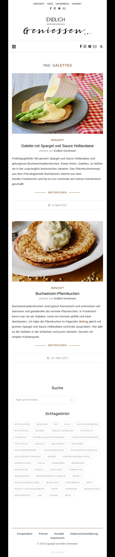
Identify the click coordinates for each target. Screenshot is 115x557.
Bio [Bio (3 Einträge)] (56, 424)
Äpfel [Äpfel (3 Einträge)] (68, 495)
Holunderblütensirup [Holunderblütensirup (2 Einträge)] (27, 456)
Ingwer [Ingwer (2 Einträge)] (51, 456)
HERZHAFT (57, 140)
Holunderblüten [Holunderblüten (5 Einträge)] (54, 450)
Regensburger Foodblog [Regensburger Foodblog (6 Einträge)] (51, 476)
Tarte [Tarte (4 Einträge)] (54, 489)
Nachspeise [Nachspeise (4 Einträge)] (21, 469)
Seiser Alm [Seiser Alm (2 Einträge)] (52, 482)
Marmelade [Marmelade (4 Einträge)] (78, 463)
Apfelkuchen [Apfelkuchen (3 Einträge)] (22, 424)
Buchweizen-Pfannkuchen (57, 293)
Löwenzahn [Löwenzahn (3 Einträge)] (58, 463)
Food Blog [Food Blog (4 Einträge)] (86, 431)
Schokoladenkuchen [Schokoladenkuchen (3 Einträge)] (26, 482)
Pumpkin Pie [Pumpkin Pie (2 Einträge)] (75, 469)
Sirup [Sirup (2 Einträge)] (89, 482)
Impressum (57, 537)
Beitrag (83, 321)
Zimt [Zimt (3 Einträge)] (40, 495)
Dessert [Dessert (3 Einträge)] (40, 431)
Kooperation (24, 533)
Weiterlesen (57, 192)
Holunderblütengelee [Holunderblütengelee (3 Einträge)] (83, 450)
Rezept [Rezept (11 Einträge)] (77, 476)
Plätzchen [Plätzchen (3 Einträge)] (56, 469)
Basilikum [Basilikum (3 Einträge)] (42, 424)
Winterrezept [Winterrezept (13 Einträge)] (22, 495)
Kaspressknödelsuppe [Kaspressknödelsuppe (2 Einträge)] (76, 456)
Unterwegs (62, 4)
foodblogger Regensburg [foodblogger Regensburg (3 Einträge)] (49, 437)
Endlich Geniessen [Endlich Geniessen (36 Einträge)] (63, 431)
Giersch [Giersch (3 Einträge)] (39, 444)
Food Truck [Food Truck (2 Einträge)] (21, 444)
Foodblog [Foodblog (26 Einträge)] (20, 437)
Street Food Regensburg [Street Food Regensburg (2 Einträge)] (29, 489)
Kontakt (77, 4)
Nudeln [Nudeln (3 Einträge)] (39, 469)
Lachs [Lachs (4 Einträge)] (41, 463)
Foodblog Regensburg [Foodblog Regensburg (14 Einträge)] (85, 437)
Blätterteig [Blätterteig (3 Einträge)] (21, 431)
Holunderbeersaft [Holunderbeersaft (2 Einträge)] (25, 450)
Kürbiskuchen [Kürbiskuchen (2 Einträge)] (22, 463)
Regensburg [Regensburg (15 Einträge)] (21, 476)
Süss (50, 4)
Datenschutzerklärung (84, 533)
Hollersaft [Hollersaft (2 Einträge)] (58, 444)
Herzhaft (39, 4)
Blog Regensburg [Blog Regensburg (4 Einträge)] (87, 424)
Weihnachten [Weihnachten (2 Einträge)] (92, 489)
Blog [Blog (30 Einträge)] (67, 424)
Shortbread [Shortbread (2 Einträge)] (72, 482)
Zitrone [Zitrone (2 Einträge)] (53, 495)
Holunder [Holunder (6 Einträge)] (77, 444)
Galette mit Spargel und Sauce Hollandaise (57, 146)
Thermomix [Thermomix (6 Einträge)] (71, 489)
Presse (43, 533)
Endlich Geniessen (65, 150)
